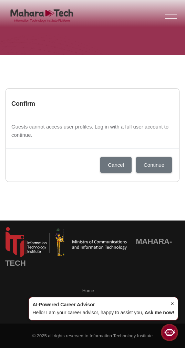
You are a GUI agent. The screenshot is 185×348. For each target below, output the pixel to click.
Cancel (116, 165)
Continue (154, 165)
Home (88, 290)
